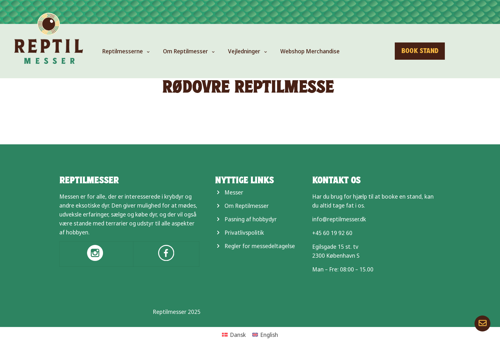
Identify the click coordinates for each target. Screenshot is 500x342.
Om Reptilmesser (246, 205)
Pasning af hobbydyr (250, 219)
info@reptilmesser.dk (339, 219)
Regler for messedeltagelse (259, 246)
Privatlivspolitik (244, 232)
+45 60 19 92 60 (332, 233)
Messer (233, 192)
